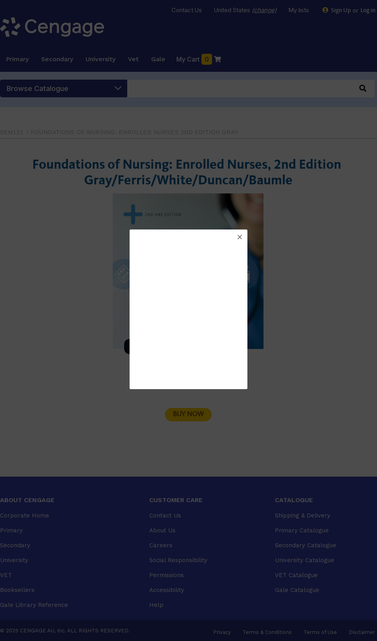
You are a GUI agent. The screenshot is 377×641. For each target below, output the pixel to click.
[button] (239, 237)
